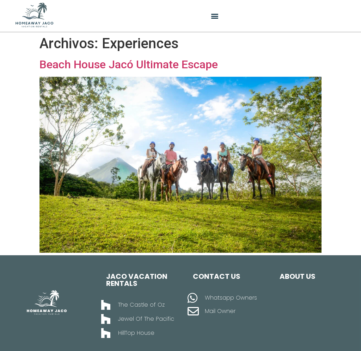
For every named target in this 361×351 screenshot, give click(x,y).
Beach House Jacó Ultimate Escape (128, 64)
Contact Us (216, 276)
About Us (298, 276)
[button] (215, 16)
